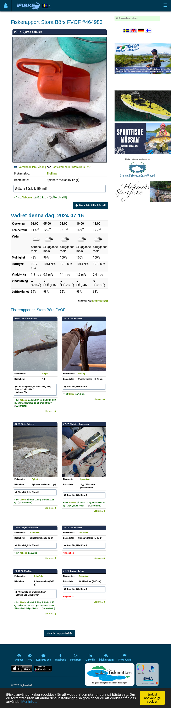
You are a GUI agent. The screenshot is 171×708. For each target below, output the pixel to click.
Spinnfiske (37, 479)
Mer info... (29, 701)
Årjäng (42, 166)
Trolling (52, 173)
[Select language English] (133, 31)
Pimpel (45, 374)
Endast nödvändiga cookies (152, 698)
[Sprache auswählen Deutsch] (141, 31)
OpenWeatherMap (100, 301)
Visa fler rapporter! (60, 633)
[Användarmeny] (5, 5)
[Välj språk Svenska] (126, 31)
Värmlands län (27, 166)
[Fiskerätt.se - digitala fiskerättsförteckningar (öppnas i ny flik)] (109, 674)
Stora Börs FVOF (82, 166)
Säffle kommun (61, 166)
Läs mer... (50, 411)
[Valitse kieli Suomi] (148, 31)
